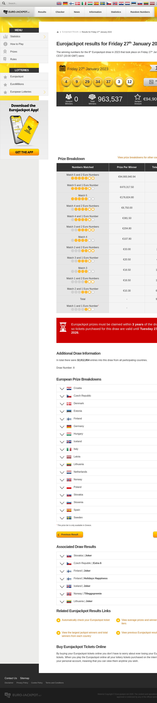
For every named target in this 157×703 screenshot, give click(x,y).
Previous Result (69, 534)
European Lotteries (20, 91)
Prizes (13, 51)
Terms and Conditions (55, 683)
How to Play (16, 44)
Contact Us (11, 678)
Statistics (15, 36)
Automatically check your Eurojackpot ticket (86, 620)
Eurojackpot (16, 76)
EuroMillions (17, 84)
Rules (13, 59)
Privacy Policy (22, 683)
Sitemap (24, 678)
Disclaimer (9, 683)
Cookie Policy (37, 683)
